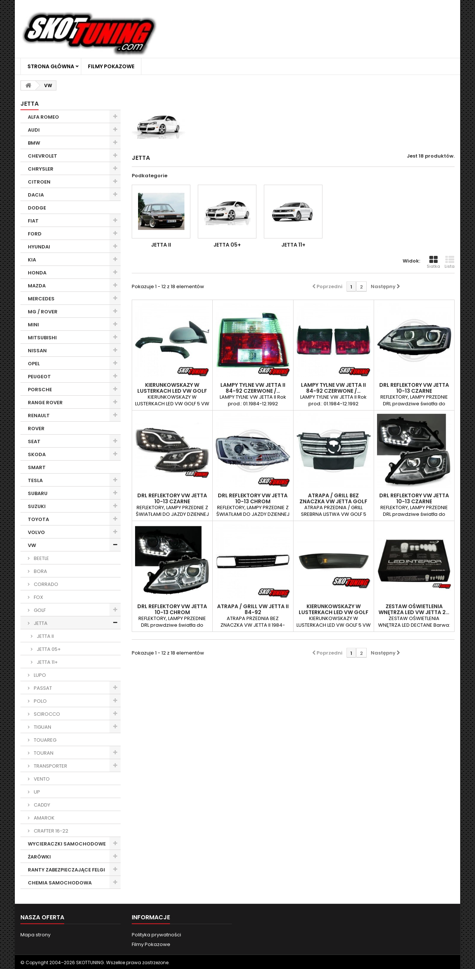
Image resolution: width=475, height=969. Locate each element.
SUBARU (38, 493)
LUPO (39, 675)
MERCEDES (41, 298)
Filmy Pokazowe (111, 66)
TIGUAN (42, 727)
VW (32, 545)
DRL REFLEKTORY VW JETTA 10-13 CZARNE (414, 388)
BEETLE (41, 558)
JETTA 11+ (47, 662)
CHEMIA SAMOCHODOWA (60, 882)
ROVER (36, 428)
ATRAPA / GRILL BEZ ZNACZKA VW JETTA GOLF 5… (333, 501)
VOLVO (36, 532)
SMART (37, 467)
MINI (33, 324)
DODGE (37, 207)
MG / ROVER (43, 311)
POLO (40, 701)
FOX (38, 597)
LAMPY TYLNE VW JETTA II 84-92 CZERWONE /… (252, 388)
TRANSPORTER (50, 765)
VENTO (41, 778)
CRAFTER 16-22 (50, 830)
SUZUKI (37, 506)
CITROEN (39, 181)
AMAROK (44, 817)
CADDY (41, 804)
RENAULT (39, 415)
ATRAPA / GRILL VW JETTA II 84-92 (253, 609)
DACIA (36, 194)
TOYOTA (38, 519)
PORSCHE (40, 389)
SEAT (34, 441)
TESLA (35, 480)
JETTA (40, 623)
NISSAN (37, 350)
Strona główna (50, 66)
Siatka (433, 262)
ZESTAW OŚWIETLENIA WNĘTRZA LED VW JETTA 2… (414, 609)
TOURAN (43, 753)
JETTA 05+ (48, 649)
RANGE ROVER (45, 402)
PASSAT (42, 688)
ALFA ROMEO (43, 117)
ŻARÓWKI (39, 856)
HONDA (37, 272)
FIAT (33, 220)
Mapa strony (35, 934)
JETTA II (45, 636)
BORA (40, 571)
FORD (35, 233)
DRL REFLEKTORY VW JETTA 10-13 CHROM (253, 498)
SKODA (37, 454)
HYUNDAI (39, 246)
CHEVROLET (42, 155)
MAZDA (37, 285)
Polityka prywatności (156, 934)
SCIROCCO (46, 714)
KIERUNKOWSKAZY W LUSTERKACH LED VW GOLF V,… (172, 391)
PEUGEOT (39, 376)
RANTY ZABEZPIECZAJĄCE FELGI (66, 869)
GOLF (39, 610)
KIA (32, 259)
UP (36, 791)
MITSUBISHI (42, 337)
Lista (450, 262)
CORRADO (45, 584)
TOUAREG (44, 740)
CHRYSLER (40, 168)
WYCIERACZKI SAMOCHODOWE (67, 843)
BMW (34, 142)
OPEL (34, 363)
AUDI (34, 130)
